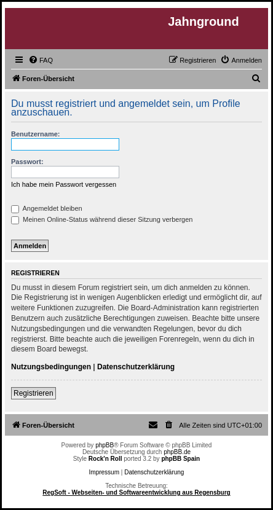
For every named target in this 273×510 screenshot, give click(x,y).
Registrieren (33, 393)
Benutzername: (35, 134)
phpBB (104, 445)
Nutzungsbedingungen (51, 367)
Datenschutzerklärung (136, 367)
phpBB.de (177, 452)
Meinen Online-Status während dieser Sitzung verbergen (101, 219)
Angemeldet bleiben (46, 208)
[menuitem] (40, 60)
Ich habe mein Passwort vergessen (63, 184)
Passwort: (27, 161)
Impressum (104, 472)
